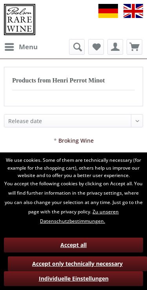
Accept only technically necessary (77, 263)
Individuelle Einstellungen (74, 278)
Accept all (73, 245)
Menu (21, 46)
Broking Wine (76, 140)
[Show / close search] (77, 47)
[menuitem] (21, 47)
